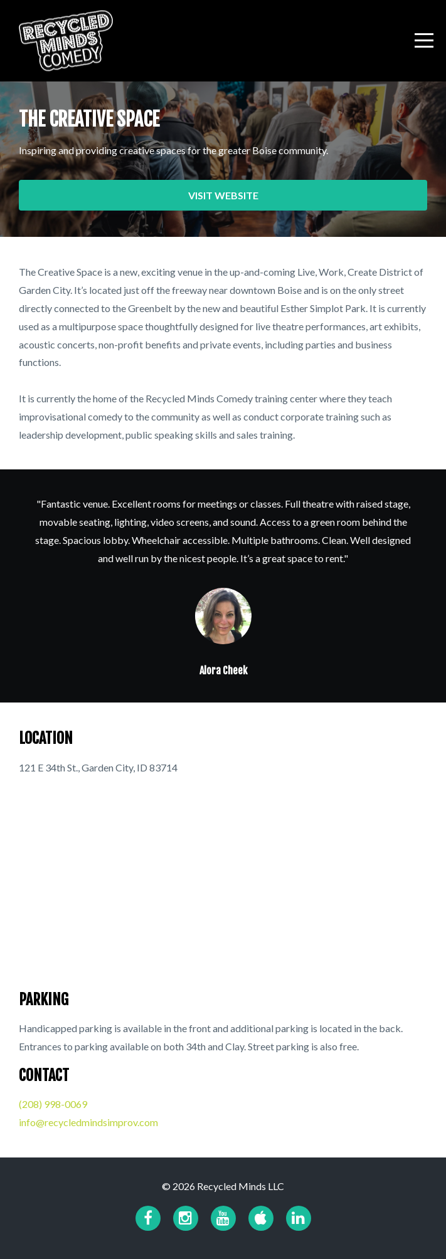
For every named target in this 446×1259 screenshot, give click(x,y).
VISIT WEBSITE (223, 195)
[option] (223, 586)
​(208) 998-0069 (53, 1104)
